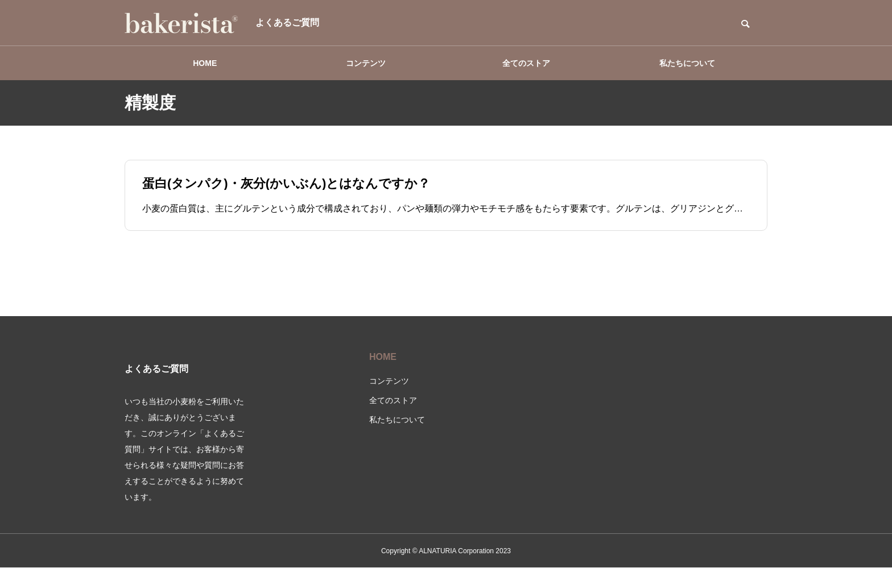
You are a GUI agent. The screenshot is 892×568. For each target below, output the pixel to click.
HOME (205, 63)
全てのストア (526, 63)
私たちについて (687, 63)
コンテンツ (366, 63)
